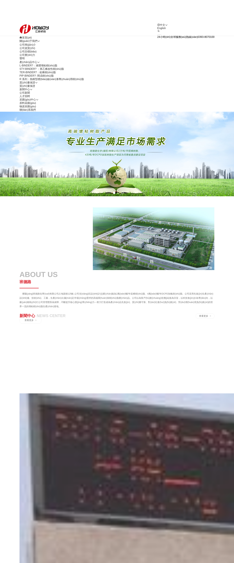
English (161, 36)
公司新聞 (25, 101)
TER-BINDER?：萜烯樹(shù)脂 (38, 80)
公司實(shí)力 (27, 63)
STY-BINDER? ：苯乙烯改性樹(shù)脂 (42, 77)
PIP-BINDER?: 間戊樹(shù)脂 (37, 84)
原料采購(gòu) (28, 111)
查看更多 (31, 374)
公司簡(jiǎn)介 (28, 53)
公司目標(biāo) (28, 60)
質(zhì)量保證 (27, 94)
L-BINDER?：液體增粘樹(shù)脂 (38, 74)
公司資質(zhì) (27, 56)
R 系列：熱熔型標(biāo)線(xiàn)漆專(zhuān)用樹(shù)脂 (52, 87)
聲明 (22, 66)
